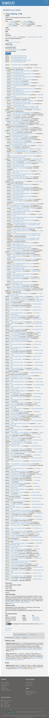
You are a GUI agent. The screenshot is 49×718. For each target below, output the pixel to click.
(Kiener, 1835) (22, 266)
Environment (8, 583)
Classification (8, 19)
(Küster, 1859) (17, 344)
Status (7, 27)
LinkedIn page (5, 705)
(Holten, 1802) (22, 220)
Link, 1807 (18, 67)
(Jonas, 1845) (21, 163)
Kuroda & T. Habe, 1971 (20, 130)
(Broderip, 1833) (18, 471)
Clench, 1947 (18, 181)
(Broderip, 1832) (22, 103)
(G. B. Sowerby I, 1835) (24, 100)
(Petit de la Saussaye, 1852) (24, 245)
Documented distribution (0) (20, 634)
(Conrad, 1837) (17, 393)
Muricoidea (24, 24)
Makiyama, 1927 (18, 57)
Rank (6, 31)
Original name (8, 44)
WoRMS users (4, 688)
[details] (12, 603)
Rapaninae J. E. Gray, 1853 (12, 42)
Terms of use (29, 684)
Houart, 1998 (21, 82)
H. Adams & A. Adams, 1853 (21, 118)
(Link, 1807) (21, 230)
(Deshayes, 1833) (18, 543)
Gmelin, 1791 (12, 37)
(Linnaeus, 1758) (34, 37)
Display (8, 53)
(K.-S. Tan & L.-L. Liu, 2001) (18, 209)
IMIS (18, 668)
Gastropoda (10, 22)
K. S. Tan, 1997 (21, 248)
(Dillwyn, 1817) (21, 281)
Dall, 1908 (16, 495)
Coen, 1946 (21, 151)
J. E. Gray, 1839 (18, 335)
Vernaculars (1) (9, 637)
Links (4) (18, 637)
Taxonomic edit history (11, 613)
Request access (29, 685)
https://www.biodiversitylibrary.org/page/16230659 (18, 602)
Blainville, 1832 (20, 160)
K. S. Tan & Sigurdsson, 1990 (25, 203)
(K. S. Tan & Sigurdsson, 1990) (20, 205)
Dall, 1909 (20, 121)
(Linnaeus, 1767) (18, 414)
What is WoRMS (5, 682)
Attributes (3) (32, 634)
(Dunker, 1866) (18, 381)
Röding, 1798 (10, 46)
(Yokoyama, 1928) (19, 60)
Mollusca (25, 21)
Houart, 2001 (21, 79)
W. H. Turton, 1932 (18, 299)
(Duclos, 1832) (23, 156)
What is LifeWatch (5, 684)
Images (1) (24, 637)
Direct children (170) (10, 51)
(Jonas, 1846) (21, 196)
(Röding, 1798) (22, 70)
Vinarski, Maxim (36, 620)
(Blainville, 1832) (22, 73)
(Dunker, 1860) (16, 319)
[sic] (14, 440)
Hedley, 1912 (17, 55)
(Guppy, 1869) (17, 564)
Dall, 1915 (15, 372)
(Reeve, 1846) (21, 277)
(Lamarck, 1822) (23, 76)
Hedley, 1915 (17, 368)
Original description (10, 594)
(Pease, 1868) (17, 549)
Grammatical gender (10, 590)
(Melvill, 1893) (21, 184)
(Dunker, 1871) (17, 402)
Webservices (29, 694)
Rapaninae (22, 25)
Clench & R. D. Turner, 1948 (24, 217)
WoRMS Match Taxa (30, 691)
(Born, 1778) (20, 214)
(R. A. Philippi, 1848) (23, 199)
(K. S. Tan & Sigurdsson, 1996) (26, 224)
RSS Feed (4, 703)
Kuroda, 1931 (20, 85)
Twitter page (5, 702)
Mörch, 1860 (17, 290)
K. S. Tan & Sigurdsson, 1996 (25, 223)
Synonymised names (10, 47)
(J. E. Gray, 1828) (22, 166)
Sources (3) (8, 634)
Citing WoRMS (29, 682)
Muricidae (10, 25)
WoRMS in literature (6, 690)
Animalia (12, 21)
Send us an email (6, 700)
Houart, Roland (35, 618)
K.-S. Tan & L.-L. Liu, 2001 (23, 208)
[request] (33, 668)
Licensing (7, 622)
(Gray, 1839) (17, 573)
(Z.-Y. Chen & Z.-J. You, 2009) (26, 150)
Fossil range (8, 586)
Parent (7, 40)
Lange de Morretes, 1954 (23, 227)
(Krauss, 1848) (17, 576)
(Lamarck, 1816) (22, 190)
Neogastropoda (11, 24)
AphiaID (7, 15)
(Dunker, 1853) (15, 218)
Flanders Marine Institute (28, 715)
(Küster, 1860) (17, 356)
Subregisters (4, 685)
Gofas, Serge (35, 617)
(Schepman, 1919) (22, 193)
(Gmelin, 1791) (20, 115)
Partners (3, 687)
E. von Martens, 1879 (21, 136)
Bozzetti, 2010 (17, 61)
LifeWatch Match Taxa (31, 693)
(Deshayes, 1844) (22, 254)
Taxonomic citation (10, 605)
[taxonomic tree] (8, 628)
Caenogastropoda (24, 22)
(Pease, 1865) (22, 91)
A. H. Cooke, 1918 (20, 97)
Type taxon (8, 35)
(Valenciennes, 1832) (22, 174)
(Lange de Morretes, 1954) (18, 229)
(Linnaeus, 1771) (18, 353)
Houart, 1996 (22, 139)
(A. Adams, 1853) (18, 365)
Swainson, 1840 (19, 124)
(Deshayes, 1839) (22, 112)
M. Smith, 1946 (17, 321)
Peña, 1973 (17, 552)
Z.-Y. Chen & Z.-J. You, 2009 (26, 148)
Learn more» (40, 711)
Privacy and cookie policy (28, 716)
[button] (4, 14)
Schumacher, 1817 (20, 145)
